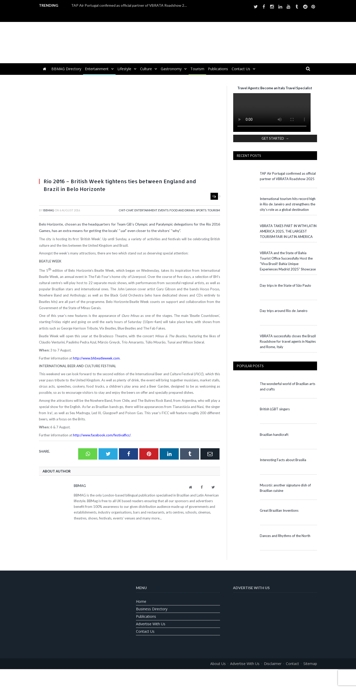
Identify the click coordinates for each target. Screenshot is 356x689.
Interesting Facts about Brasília (283, 460)
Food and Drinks (182, 210)
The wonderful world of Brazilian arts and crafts (287, 386)
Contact (292, 663)
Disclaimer (272, 663)
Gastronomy (171, 68)
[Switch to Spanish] (190, 675)
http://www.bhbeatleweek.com (96, 358)
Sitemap (310, 663)
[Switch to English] (165, 675)
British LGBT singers (275, 409)
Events (163, 210)
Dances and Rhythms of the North (285, 536)
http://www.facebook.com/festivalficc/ (102, 435)
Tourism (197, 68)
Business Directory (151, 608)
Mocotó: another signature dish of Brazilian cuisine (285, 488)
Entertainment (97, 68)
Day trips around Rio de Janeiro (284, 311)
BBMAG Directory (66, 68)
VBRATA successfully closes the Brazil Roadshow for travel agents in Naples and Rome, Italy (288, 341)
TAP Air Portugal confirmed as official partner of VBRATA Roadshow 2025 (130, 5)
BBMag (48, 210)
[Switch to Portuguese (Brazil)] (178, 675)
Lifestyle (124, 68)
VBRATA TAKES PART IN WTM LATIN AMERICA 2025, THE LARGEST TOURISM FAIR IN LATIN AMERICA (288, 231)
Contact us (241, 68)
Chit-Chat (126, 210)
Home (141, 601)
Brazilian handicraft (274, 434)
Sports (201, 210)
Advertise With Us (150, 623)
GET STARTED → (275, 138)
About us (218, 663)
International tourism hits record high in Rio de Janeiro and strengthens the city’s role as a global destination (287, 204)
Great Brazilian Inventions (279, 510)
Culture (146, 68)
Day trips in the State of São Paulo (285, 285)
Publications (218, 68)
